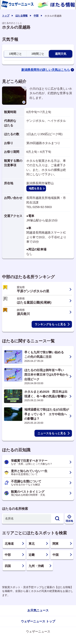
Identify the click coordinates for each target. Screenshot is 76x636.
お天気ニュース (38, 610)
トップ (5, 15)
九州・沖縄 (36, 566)
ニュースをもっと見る (51, 433)
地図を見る (35, 188)
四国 (8, 566)
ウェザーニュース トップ (38, 621)
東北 (32, 543)
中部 (36, 15)
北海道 (9, 543)
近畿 (32, 554)
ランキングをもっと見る (50, 324)
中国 (55, 554)
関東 (55, 543)
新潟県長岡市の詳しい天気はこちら (45, 69)
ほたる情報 (21, 15)
